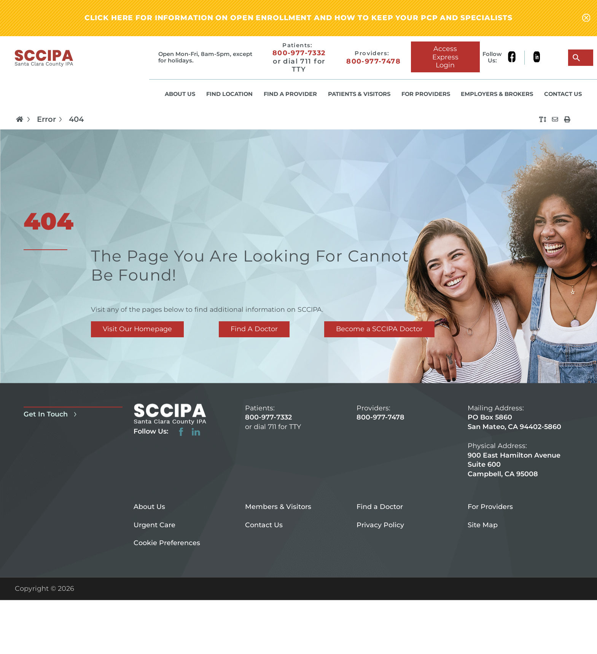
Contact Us (563, 94)
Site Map (483, 525)
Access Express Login (445, 57)
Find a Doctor (380, 506)
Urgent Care (154, 525)
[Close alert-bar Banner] (586, 18)
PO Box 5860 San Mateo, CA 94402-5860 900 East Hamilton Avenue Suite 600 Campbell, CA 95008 (514, 445)
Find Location (229, 94)
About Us (180, 94)
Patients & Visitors (359, 94)
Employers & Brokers (497, 94)
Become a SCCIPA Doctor (379, 329)
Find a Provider (290, 94)
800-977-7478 (373, 61)
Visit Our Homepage (137, 329)
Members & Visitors (278, 506)
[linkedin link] (537, 58)
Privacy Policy (380, 525)
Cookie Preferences (167, 543)
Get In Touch (51, 414)
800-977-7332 (299, 53)
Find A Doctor (254, 329)
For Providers (425, 94)
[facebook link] (516, 58)
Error (51, 119)
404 (76, 119)
